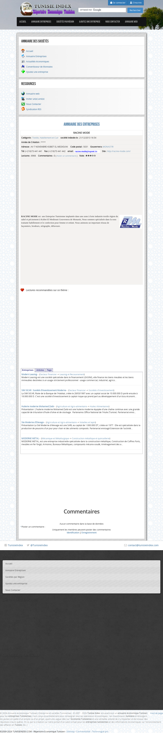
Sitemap (70, 731)
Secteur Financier (48, 374)
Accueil (22, 21)
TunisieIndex (15, 545)
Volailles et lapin (87, 422)
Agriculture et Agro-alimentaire (72, 406)
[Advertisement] (81, 190)
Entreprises (28, 370)
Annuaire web (131, 21)
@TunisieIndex (39, 545)
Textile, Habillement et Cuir (45, 137)
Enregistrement (88, 532)
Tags (49, 370)
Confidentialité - (84, 731)
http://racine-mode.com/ (119, 151)
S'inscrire (136, 2)
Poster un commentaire (66, 156)
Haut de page (156, 713)
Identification (73, 532)
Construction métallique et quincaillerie (91, 438)
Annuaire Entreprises (41, 21)
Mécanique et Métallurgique (55, 438)
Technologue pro (100, 731)
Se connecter (117, 2)
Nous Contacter (112, 21)
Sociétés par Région (65, 21)
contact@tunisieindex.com (143, 545)
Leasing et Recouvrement (72, 374)
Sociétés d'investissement (101, 390)
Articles (40, 370)
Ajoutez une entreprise (89, 21)
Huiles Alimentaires (99, 406)
